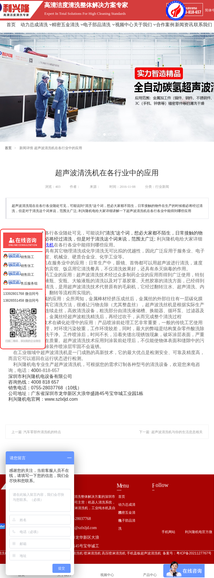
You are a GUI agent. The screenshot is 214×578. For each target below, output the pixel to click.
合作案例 (165, 24)
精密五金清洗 (67, 24)
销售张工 (18, 265)
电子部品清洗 (99, 24)
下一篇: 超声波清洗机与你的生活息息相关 (171, 432)
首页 (11, 24)
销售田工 (18, 274)
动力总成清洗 (36, 24)
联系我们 (203, 24)
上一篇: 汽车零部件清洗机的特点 (36, 432)
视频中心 (124, 24)
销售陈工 (18, 256)
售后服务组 (20, 282)
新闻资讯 (184, 24)
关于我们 (145, 24)
